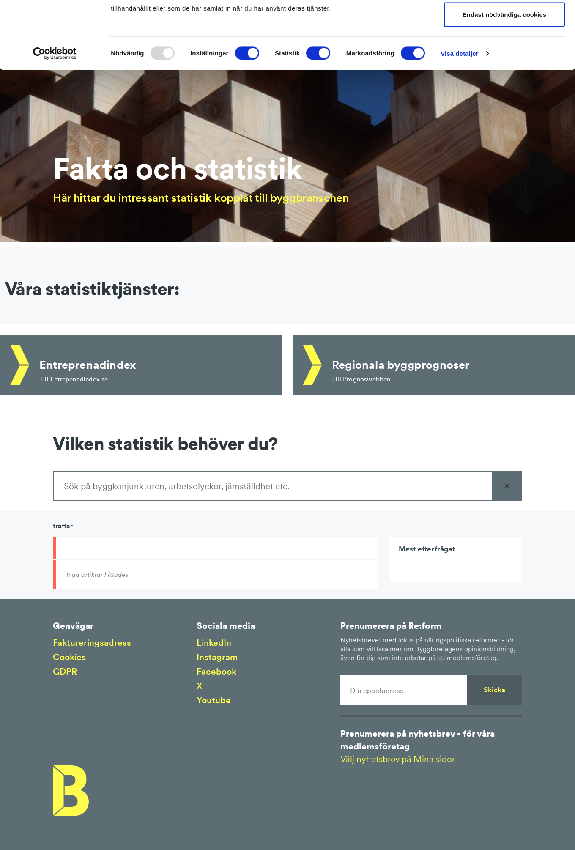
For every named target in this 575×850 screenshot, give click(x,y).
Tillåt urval (504, 50)
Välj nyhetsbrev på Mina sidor (397, 759)
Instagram (217, 657)
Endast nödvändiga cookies (504, 77)
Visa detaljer (459, 116)
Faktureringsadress (92, 642)
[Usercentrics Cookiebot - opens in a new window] (55, 116)
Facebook (216, 671)
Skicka (494, 689)
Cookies (69, 657)
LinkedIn (214, 642)
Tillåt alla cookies (504, 22)
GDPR (65, 671)
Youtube (214, 700)
